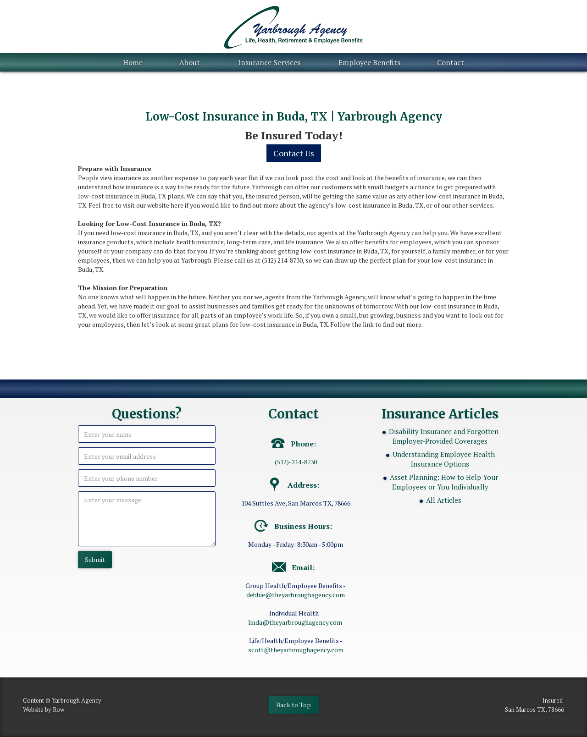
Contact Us (293, 153)
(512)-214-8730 (296, 461)
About (189, 62)
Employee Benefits (369, 62)
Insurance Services (269, 62)
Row (58, 709)
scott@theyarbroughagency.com (295, 649)
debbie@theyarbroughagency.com (295, 594)
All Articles (443, 500)
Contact (450, 62)
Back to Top (293, 704)
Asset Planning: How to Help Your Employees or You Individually (444, 482)
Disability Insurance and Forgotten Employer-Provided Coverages (443, 436)
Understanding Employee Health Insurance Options (444, 459)
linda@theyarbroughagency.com (295, 622)
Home (133, 62)
